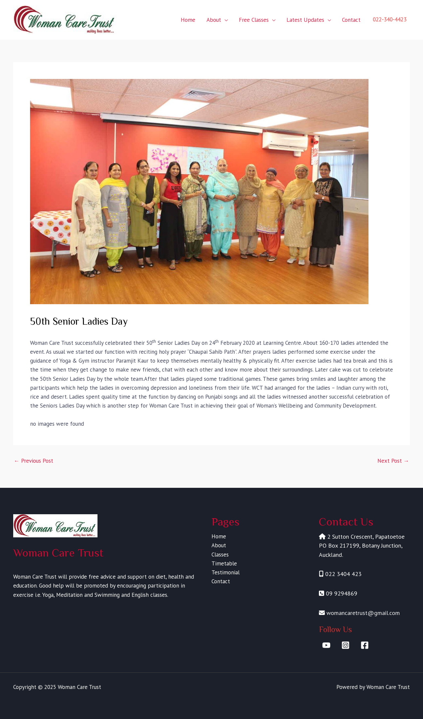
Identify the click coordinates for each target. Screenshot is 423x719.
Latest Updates (305, 19)
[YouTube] (326, 645)
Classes (220, 554)
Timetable (224, 563)
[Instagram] (345, 645)
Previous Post (33, 461)
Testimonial (226, 572)
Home (188, 19)
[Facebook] (364, 645)
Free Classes (254, 19)
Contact (351, 19)
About (214, 19)
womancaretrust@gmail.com (363, 613)
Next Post (393, 461)
